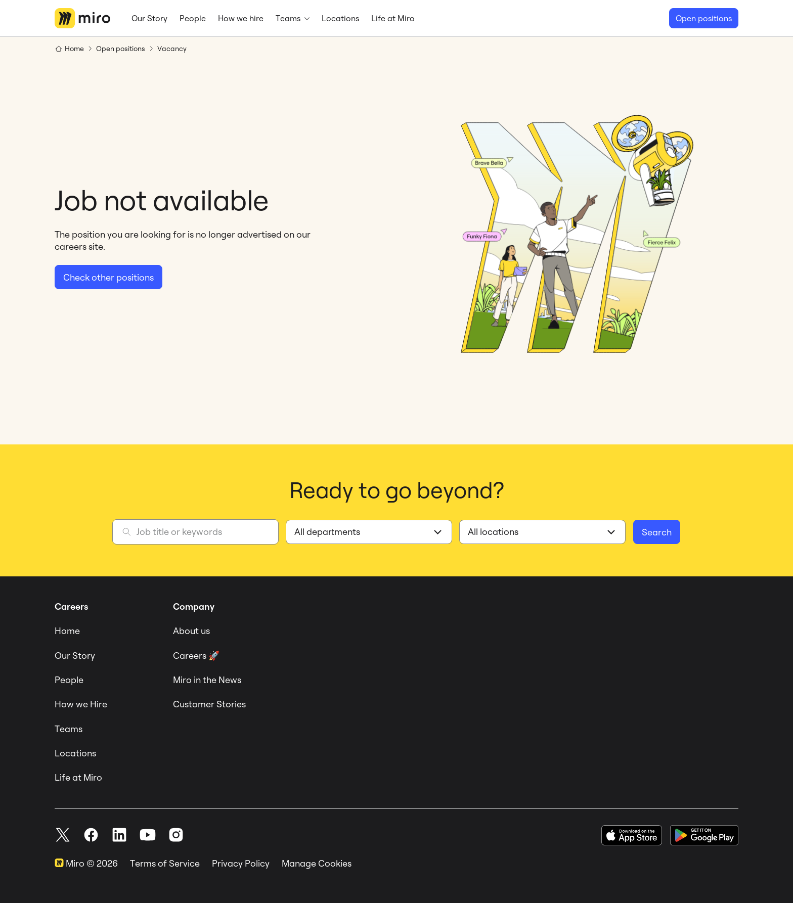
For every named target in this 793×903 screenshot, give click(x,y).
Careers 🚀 (196, 655)
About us (191, 631)
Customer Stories (209, 704)
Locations (75, 753)
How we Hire (81, 704)
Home (67, 631)
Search (657, 532)
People (69, 680)
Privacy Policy (241, 863)
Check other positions (108, 277)
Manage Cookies (316, 863)
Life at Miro (78, 777)
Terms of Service (165, 863)
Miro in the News (207, 680)
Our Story (75, 655)
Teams (68, 729)
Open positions (704, 18)
